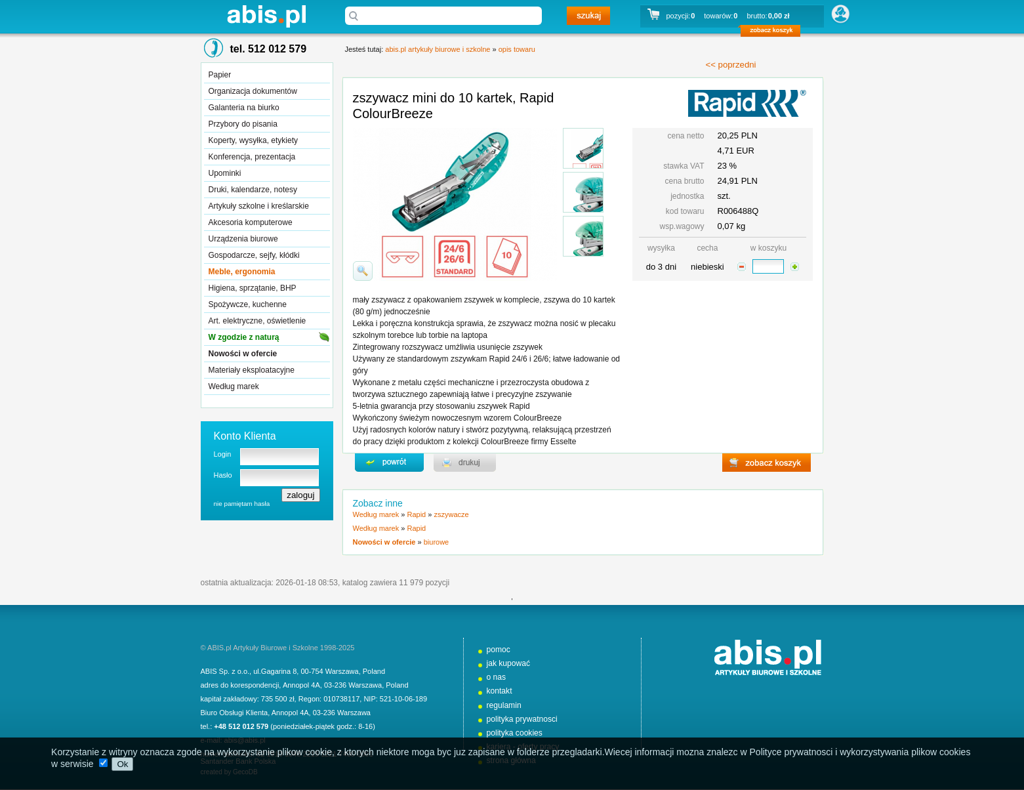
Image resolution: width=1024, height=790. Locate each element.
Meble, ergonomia (242, 271)
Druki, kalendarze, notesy (253, 189)
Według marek (234, 386)
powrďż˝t (389, 462)
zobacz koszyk (774, 33)
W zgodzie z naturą (244, 337)
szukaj (588, 16)
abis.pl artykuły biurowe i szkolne (266, 16)
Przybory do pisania (243, 124)
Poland (374, 671)
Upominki (225, 173)
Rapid (416, 514)
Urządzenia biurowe (243, 238)
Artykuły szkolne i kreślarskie (259, 206)
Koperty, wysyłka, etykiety (253, 140)
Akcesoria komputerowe (251, 222)
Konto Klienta (245, 436)
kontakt (499, 691)
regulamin (504, 705)
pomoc (498, 649)
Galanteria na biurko (244, 107)
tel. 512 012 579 (268, 48)
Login (223, 454)
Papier (220, 74)
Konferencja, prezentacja (252, 156)
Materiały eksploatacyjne (252, 370)
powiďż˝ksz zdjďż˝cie (363, 271)
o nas (496, 677)
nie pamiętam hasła (242, 503)
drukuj (465, 462)
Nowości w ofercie (243, 353)
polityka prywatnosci (522, 719)
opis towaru (517, 49)
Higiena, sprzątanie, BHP (253, 288)
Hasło (223, 475)
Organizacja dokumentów (253, 91)
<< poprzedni (731, 65)
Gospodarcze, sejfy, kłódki (254, 255)
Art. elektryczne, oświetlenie (257, 320)
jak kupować (509, 663)
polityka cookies (515, 733)
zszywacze (451, 514)
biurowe (436, 542)
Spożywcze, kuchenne (248, 304)
